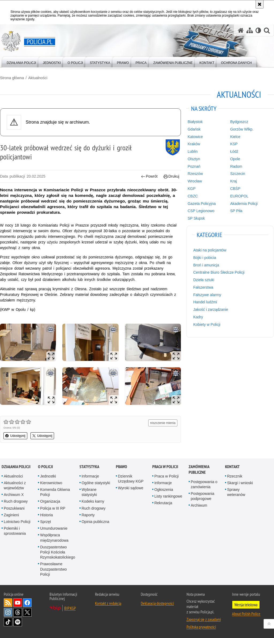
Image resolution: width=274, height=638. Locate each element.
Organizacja (50, 501)
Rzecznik (234, 476)
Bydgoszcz (239, 122)
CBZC (193, 196)
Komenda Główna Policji (55, 492)
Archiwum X (14, 494)
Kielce (235, 137)
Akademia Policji (244, 203)
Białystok (195, 122)
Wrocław (195, 181)
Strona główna (12, 78)
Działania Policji (16, 466)
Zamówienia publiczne (199, 469)
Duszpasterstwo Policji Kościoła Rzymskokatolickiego (57, 552)
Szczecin (237, 173)
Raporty (88, 515)
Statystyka (89, 466)
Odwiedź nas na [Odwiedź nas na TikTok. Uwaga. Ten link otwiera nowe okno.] (8, 622)
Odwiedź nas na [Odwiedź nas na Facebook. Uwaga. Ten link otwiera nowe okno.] (27, 602)
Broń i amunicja (206, 265)
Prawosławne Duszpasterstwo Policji (53, 569)
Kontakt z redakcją (108, 603)
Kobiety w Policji (206, 324)
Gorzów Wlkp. (241, 129)
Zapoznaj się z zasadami (204, 619)
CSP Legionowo (201, 211)
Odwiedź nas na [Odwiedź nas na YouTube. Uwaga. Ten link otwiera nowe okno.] (17, 602)
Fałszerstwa (203, 287)
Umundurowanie (53, 528)
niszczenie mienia (163, 423)
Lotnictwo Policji (17, 521)
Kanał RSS (8, 602)
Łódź (234, 151)
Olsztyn (194, 159)
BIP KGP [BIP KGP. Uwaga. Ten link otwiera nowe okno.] (70, 608)
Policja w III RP (52, 508)
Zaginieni (11, 515)
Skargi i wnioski (240, 483)
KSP (234, 144)
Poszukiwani (14, 508)
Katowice (195, 137)
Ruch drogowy (16, 501)
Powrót (149, 176)
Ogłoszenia (163, 489)
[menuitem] (21, 61)
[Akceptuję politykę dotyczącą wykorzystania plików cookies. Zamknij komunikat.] (260, 4)
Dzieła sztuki (203, 280)
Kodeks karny (93, 501)
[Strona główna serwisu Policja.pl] (241, 30)
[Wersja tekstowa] (258, 30)
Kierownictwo (51, 483)
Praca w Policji (165, 466)
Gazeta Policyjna (202, 203)
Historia (46, 515)
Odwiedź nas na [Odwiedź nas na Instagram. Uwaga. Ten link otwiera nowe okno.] (8, 612)
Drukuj (171, 176)
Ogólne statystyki (96, 483)
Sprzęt (45, 521)
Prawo (121, 466)
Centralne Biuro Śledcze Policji (218, 272)
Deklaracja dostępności (157, 603)
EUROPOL (239, 196)
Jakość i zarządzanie (210, 309)
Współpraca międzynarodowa (54, 537)
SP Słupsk (196, 218)
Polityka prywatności (201, 626)
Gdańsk (194, 129)
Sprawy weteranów (236, 492)
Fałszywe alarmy (207, 295)
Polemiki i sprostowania (15, 531)
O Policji (45, 466)
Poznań (194, 166)
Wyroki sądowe (130, 488)
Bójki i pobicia (204, 257)
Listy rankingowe (168, 496)
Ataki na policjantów (209, 250)
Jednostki (48, 476)
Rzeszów (195, 173)
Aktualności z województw (15, 485)
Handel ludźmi (205, 302)
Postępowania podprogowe (202, 496)
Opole (235, 159)
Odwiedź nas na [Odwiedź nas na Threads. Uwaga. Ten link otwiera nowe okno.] (17, 612)
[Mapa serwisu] (249, 30)
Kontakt (232, 466)
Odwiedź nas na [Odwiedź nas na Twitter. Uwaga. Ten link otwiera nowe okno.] (27, 612)
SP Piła (236, 211)
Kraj (233, 181)
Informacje (90, 476)
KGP (192, 188)
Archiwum (199, 505)
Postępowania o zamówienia (204, 484)
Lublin (192, 151)
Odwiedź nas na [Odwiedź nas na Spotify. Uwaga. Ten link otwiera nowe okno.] (17, 622)
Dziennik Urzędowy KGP (131, 478)
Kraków (194, 144)
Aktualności (37, 78)
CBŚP (235, 188)
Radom (236, 166)
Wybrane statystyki (89, 492)
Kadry (198, 317)
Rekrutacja (163, 503)
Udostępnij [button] (15, 436)
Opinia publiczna (95, 521)
